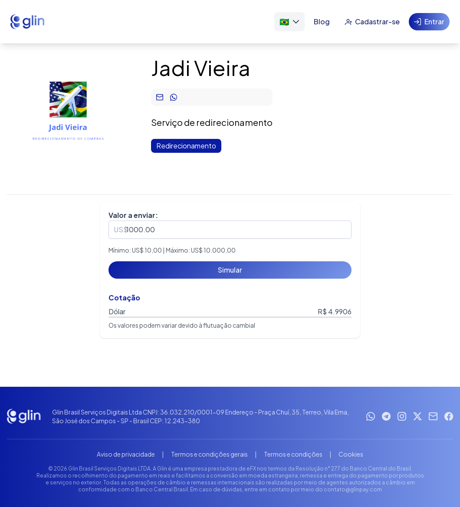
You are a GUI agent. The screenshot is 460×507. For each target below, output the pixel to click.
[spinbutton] (230, 230)
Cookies (350, 454)
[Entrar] (429, 21)
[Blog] (321, 22)
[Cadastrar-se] (372, 22)
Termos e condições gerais (209, 454)
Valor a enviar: (133, 215)
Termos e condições (293, 454)
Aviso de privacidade (126, 454)
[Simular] (230, 270)
